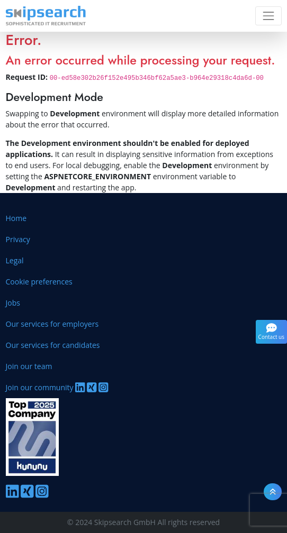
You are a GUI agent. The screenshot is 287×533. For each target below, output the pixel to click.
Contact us (271, 332)
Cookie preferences (39, 282)
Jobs (13, 303)
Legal (15, 260)
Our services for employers (52, 324)
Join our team (29, 366)
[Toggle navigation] (268, 15)
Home (16, 218)
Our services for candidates (53, 345)
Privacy (18, 239)
